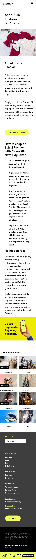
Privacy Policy (10, 490)
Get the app (13, 518)
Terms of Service (11, 487)
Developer (9, 478)
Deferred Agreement (13, 493)
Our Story (9, 457)
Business (8, 475)
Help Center (10, 466)
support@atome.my (13, 502)
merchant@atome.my (13, 508)
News (7, 463)
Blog (7, 460)
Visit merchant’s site (17, 132)
